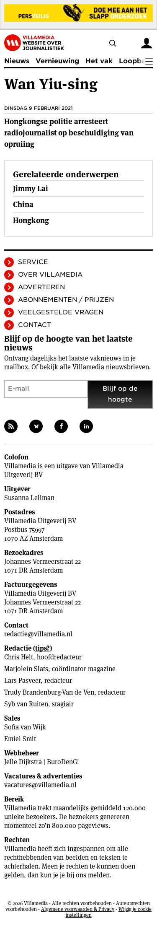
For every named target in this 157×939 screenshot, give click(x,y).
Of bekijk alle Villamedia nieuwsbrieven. (91, 367)
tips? (42, 648)
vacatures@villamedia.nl (40, 785)
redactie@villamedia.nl (38, 634)
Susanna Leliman (29, 497)
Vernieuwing (57, 61)
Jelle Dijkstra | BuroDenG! (41, 761)
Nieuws (16, 61)
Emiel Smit (20, 738)
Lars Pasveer (22, 680)
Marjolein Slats (26, 668)
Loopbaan (136, 61)
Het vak (99, 61)
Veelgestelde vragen (60, 312)
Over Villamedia (50, 274)
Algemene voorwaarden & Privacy (77, 909)
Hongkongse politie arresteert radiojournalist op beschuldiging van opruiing (69, 133)
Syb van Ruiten (26, 704)
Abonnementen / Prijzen (66, 299)
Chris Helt (18, 657)
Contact (34, 325)
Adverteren (41, 287)
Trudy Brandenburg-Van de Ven (49, 692)
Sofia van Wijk (25, 727)
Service (33, 262)
